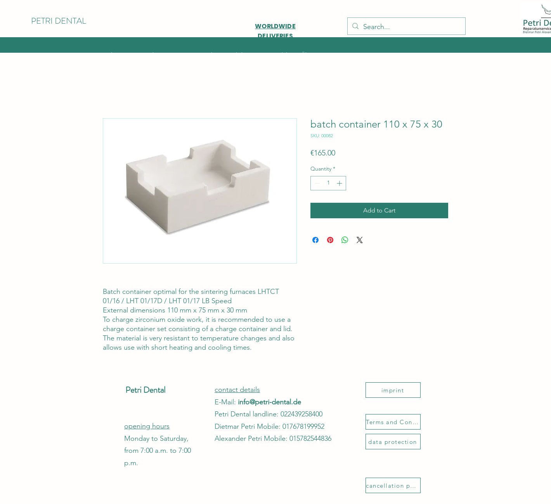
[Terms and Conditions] (393, 422)
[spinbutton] (328, 183)
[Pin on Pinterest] (330, 240)
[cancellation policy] (393, 485)
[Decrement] (316, 183)
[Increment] (340, 183)
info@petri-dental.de (269, 402)
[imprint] (393, 390)
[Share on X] (359, 240)
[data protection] (393, 441)
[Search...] (406, 27)
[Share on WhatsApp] (345, 240)
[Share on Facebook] (315, 240)
